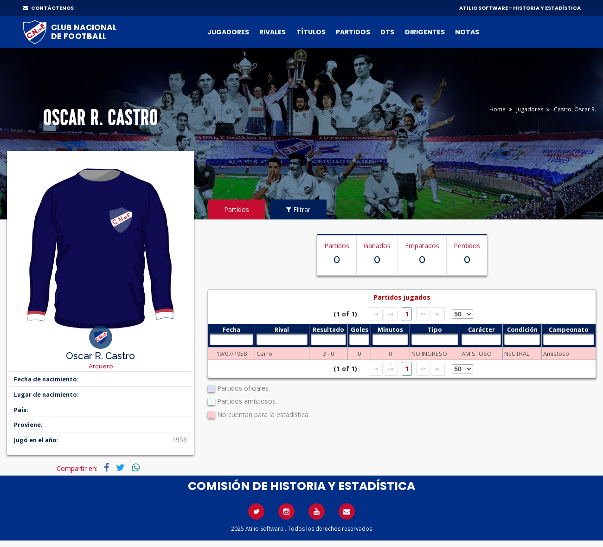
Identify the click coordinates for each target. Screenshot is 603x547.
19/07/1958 (231, 353)
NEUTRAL (516, 353)
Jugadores (228, 32)
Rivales (272, 32)
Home (497, 109)
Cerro (264, 353)
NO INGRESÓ (429, 353)
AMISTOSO (477, 353)
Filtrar (298, 209)
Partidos (353, 32)
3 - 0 (328, 353)
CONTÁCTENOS (48, 8)
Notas (467, 32)
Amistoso (556, 353)
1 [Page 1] (407, 313)
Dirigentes (425, 32)
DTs (387, 32)
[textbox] (231, 339)
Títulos (311, 32)
